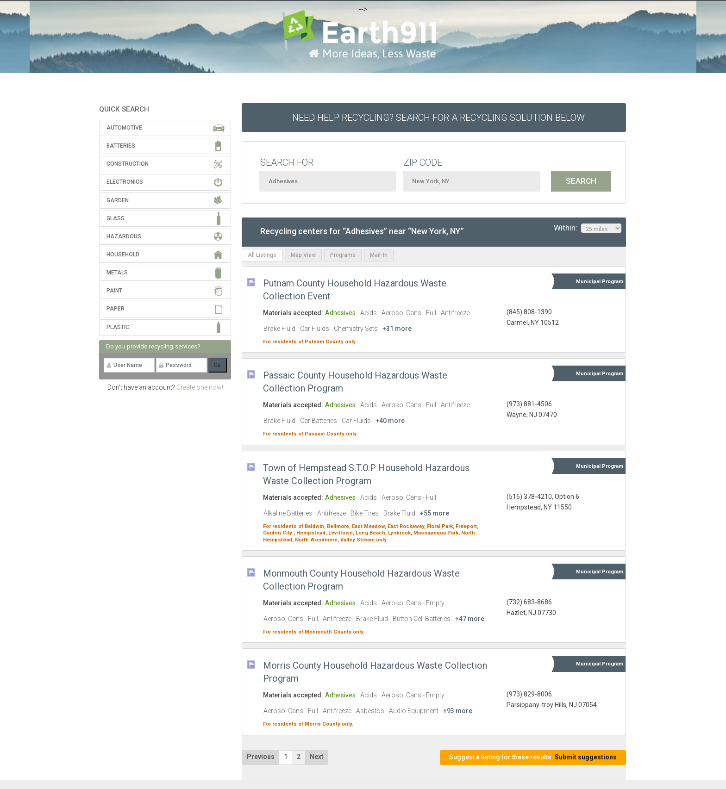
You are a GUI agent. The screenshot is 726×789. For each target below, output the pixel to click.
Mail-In (379, 255)
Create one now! (199, 387)
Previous (261, 756)
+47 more (469, 618)
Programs (343, 255)
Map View (303, 255)
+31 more (397, 328)
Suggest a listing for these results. (533, 757)
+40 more (390, 420)
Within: (587, 228)
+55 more (434, 513)
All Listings (262, 255)
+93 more (457, 710)
